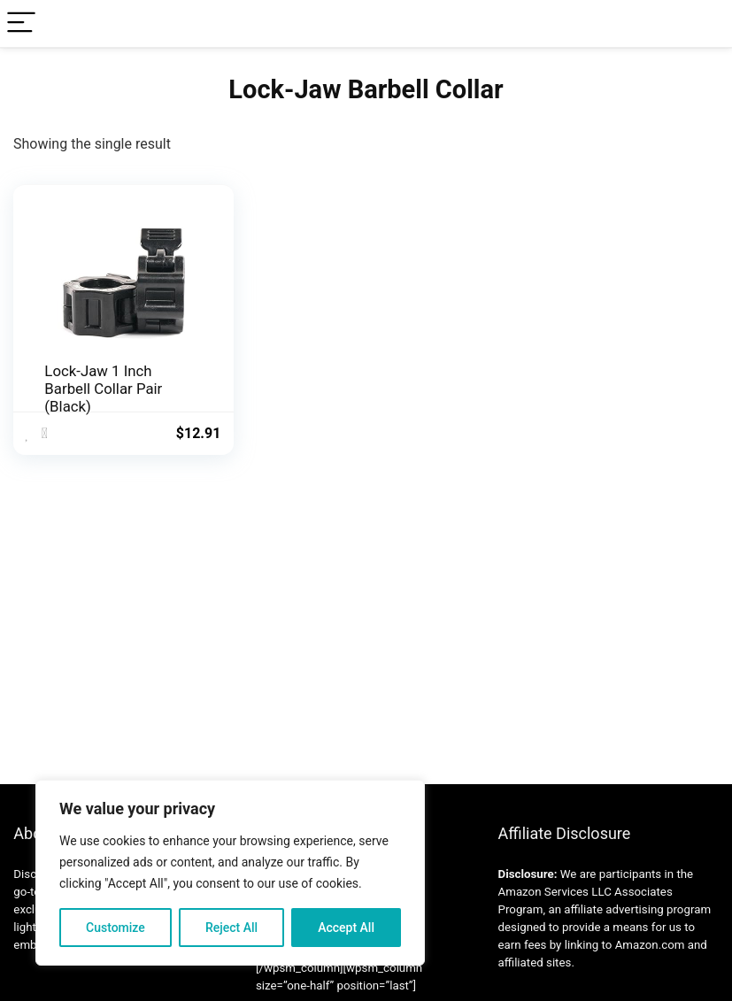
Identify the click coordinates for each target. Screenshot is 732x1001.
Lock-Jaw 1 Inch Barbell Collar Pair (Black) (103, 388)
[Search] (704, 23)
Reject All (231, 927)
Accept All (346, 927)
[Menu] (21, 23)
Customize (115, 927)
